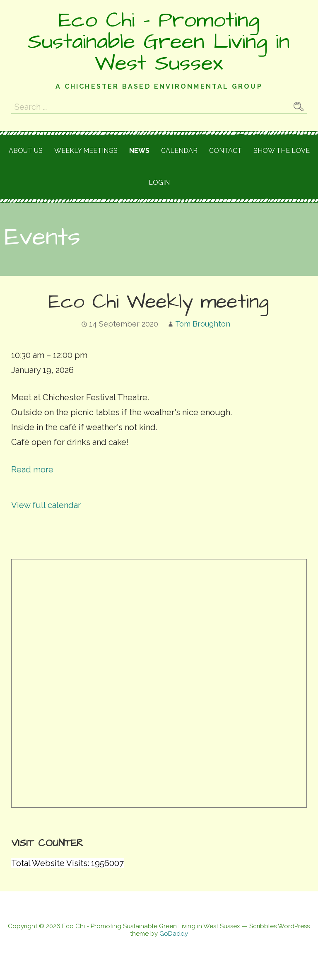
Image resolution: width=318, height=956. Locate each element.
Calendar (179, 151)
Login (159, 182)
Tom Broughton (202, 323)
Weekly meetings (86, 151)
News (139, 151)
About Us (26, 151)
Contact (225, 151)
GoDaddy (173, 933)
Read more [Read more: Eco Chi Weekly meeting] (32, 469)
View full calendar (46, 505)
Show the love (281, 151)
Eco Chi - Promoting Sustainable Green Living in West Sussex (159, 41)
